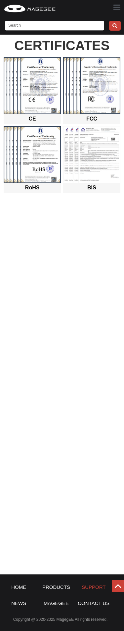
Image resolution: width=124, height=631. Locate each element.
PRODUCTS (56, 587)
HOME (18, 587)
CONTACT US (93, 603)
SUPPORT (93, 587)
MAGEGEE (56, 603)
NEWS (18, 603)
